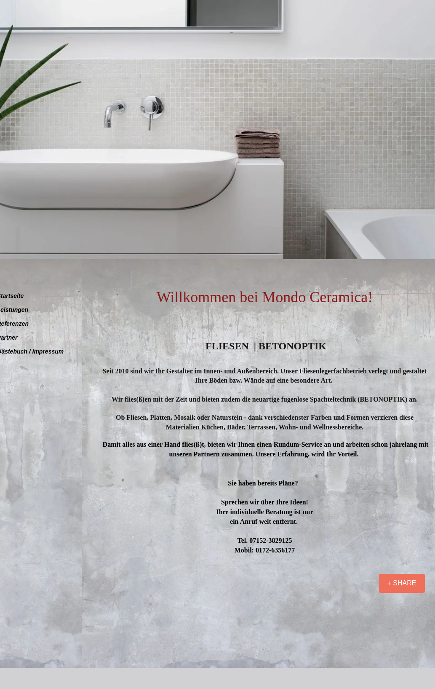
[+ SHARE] (402, 583)
